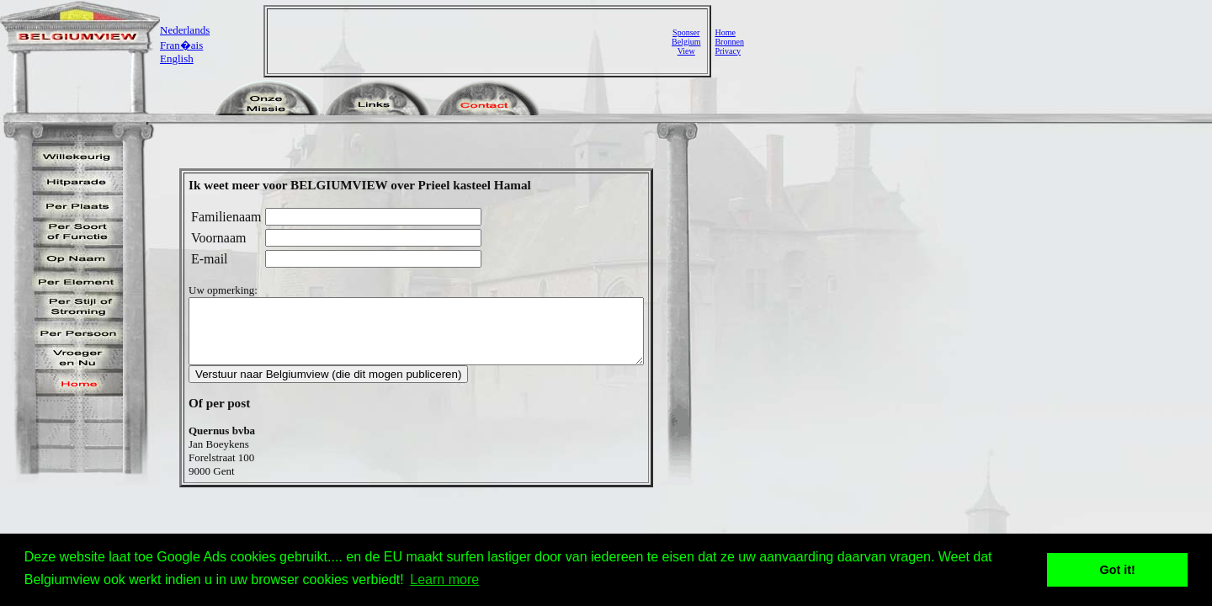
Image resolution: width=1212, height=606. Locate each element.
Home (725, 32)
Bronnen (729, 41)
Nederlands (185, 30)
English (177, 58)
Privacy (728, 51)
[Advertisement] (471, 41)
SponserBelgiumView (686, 42)
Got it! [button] (1117, 570)
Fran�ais (181, 45)
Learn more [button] (444, 579)
